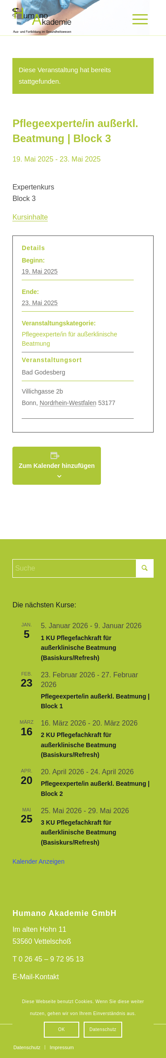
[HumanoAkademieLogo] (68, 17)
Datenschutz (102, 1029)
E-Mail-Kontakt (35, 977)
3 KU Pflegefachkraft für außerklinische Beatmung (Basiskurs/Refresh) (78, 832)
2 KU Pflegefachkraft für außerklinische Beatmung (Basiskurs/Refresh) (78, 744)
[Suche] (83, 568)
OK (61, 1029)
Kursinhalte (30, 217)
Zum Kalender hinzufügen (57, 465)
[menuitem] (137, 19)
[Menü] (137, 19)
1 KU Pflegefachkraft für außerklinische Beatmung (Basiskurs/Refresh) (78, 647)
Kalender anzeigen (38, 861)
